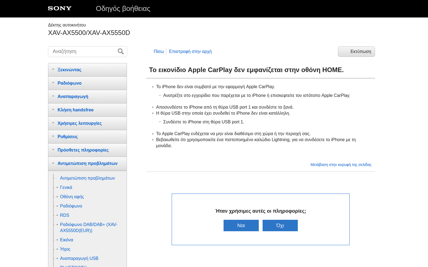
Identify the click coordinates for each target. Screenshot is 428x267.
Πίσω (159, 51)
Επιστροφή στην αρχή (190, 51)
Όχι (280, 225)
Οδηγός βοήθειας (123, 8)
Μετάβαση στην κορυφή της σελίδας (341, 164)
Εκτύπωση (360, 51)
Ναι (241, 225)
